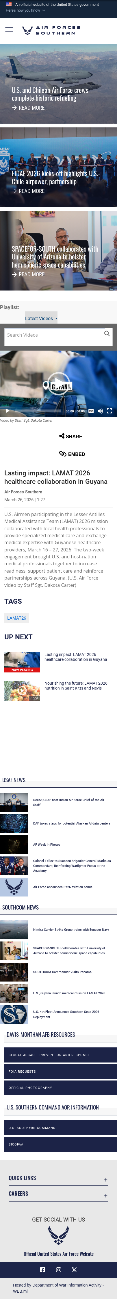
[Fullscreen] (109, 411)
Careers (18, 1193)
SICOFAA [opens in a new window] (16, 1144)
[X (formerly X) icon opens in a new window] (74, 1270)
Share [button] (70, 436)
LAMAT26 (16, 618)
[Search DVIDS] (55, 334)
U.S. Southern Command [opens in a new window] (32, 1128)
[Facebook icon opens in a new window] (42, 1270)
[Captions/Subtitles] (91, 411)
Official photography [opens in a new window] (30, 1088)
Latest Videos (39, 318)
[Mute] (100, 411)
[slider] (38, 411)
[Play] (7, 411)
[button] (26, 10)
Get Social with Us (58, 1219)
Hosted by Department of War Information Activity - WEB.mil (58, 1288)
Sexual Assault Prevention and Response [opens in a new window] (49, 1055)
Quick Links (22, 1177)
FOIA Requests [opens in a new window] (22, 1071)
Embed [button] (72, 454)
